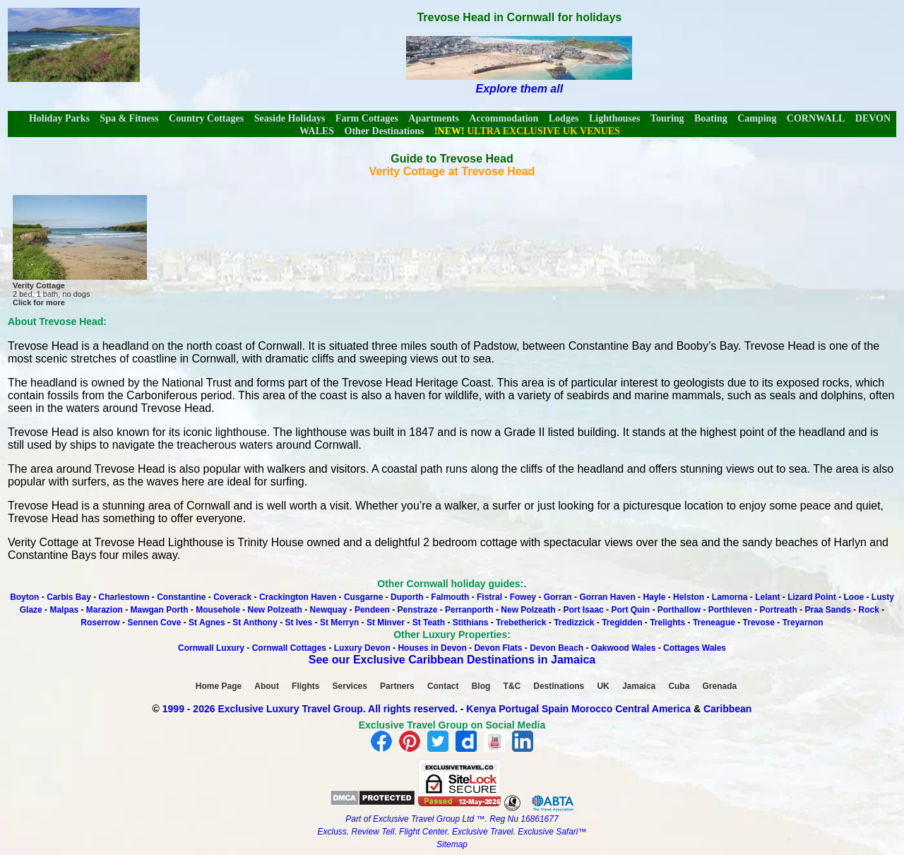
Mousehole (218, 610)
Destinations (558, 686)
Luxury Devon (362, 648)
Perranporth (469, 610)
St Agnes (207, 622)
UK (603, 686)
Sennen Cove (154, 622)
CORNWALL (816, 118)
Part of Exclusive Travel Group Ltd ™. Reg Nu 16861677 (451, 819)
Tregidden (622, 622)
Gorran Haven (607, 597)
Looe (854, 597)
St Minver (386, 622)
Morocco (591, 708)
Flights (305, 686)
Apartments (433, 118)
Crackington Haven (297, 597)
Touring (667, 118)
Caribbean (727, 708)
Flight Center (423, 832)
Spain (555, 708)
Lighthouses (614, 118)
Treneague (714, 622)
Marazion (104, 610)
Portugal (520, 708)
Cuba (678, 686)
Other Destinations (384, 131)
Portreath (778, 610)
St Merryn (339, 622)
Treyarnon (803, 622)
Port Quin (630, 610)
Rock (869, 610)
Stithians (471, 622)
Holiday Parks (59, 118)
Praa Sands (827, 610)
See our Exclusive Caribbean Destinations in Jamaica (452, 660)
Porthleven (730, 610)
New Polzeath (275, 610)
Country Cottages (206, 118)
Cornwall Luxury (211, 648)
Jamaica (638, 686)
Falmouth (450, 597)
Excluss (331, 832)
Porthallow (679, 610)
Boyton (24, 597)
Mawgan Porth (160, 610)
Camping (756, 118)
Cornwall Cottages (289, 648)
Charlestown (124, 597)
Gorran (558, 597)
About (266, 686)
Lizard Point (811, 597)
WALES (316, 131)
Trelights (667, 622)
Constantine (182, 597)
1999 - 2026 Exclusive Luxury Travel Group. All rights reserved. (310, 708)
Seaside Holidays (290, 118)
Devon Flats (498, 648)
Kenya (481, 708)
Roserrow (100, 622)
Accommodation (503, 118)
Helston (688, 597)
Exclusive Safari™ (552, 832)
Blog (481, 686)
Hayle (654, 597)
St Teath (428, 622)
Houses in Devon (432, 648)
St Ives (299, 622)
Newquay (328, 610)
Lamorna (730, 597)
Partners (397, 686)
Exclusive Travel (482, 832)
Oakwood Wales (623, 648)
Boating (710, 118)
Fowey (523, 597)
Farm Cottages (366, 118)
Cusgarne (363, 597)
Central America (653, 708)
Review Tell (372, 832)
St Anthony (255, 622)
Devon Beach (556, 648)
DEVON (873, 118)
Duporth (407, 597)
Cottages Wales (694, 648)
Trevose (759, 622)
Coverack (232, 597)
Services (350, 686)
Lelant (767, 597)
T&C (512, 686)
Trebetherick (521, 622)
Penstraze (418, 610)
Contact (443, 686)
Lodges (564, 118)
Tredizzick (574, 622)
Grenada (720, 686)
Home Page (219, 686)
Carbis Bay (70, 597)
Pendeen (372, 610)
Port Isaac (583, 610)
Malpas (63, 610)
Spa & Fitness (129, 118)
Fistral (489, 597)
